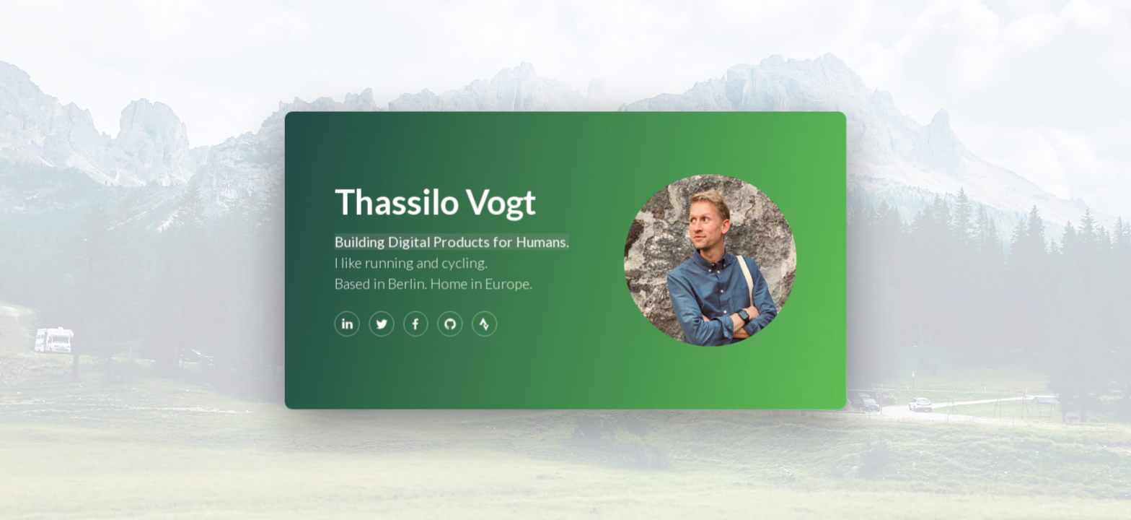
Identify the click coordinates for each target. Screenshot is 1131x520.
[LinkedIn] (349, 323)
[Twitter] (383, 323)
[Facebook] (417, 323)
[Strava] (484, 323)
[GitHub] (451, 323)
